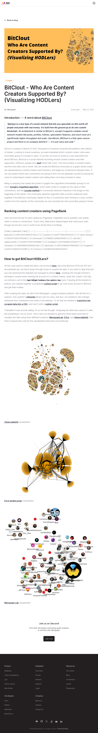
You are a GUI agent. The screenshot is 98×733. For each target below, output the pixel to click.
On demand (70, 679)
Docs (6, 701)
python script (50, 284)
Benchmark (8, 688)
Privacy (66, 729)
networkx (30, 297)
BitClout (47, 117)
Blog (68, 675)
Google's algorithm (24, 187)
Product (9, 80)
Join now (49, 639)
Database (7, 671)
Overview (39, 671)
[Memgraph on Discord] (37, 721)
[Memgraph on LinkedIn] (61, 721)
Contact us (39, 709)
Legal (37, 688)
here (54, 266)
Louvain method (31, 190)
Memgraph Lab (11, 603)
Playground (70, 688)
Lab (5, 679)
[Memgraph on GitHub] (42, 721)
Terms (60, 729)
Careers (38, 705)
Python (7, 705)
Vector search (9, 684)
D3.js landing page (13, 501)
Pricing (37, 675)
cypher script (51, 304)
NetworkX (8, 709)
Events (68, 684)
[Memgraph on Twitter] (46, 721)
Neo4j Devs (8, 714)
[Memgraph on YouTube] (56, 721)
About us (38, 701)
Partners (38, 679)
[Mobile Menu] (94, 3)
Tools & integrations (11, 675)
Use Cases (70, 671)
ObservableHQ (81, 317)
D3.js (66, 317)
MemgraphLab (56, 317)
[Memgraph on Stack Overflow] (51, 721)
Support (38, 684)
